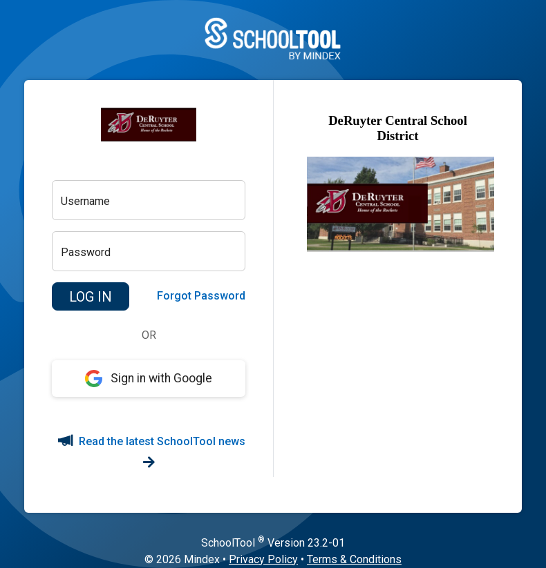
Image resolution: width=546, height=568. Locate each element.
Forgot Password (201, 295)
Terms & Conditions (354, 559)
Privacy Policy (263, 559)
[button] (90, 296)
